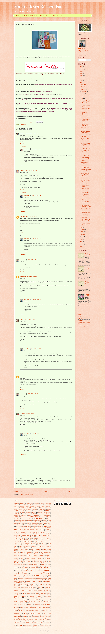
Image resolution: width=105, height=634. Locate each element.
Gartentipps (33, 543)
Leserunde (38, 573)
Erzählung (31, 533)
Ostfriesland (47, 591)
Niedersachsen (16, 588)
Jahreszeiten (47, 558)
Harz (18, 552)
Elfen (37, 530)
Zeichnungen (30, 624)
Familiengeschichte (36, 535)
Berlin (34, 513)
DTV (41, 524)
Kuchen (38, 569)
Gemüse (20, 546)
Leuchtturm (43, 573)
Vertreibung (31, 619)
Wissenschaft (33, 622)
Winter (27, 622)
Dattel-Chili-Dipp (85, 188)
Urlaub (21, 618)
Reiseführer (32, 597)
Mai (82, 227)
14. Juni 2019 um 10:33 (36, 149)
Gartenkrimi (27, 543)
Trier (29, 616)
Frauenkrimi (40, 539)
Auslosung (16, 510)
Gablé (16, 543)
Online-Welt (24, 591)
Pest (14, 594)
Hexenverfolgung (47, 552)
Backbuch (47, 510)
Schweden (16, 606)
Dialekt (34, 526)
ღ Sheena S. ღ (23, 170)
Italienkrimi (33, 558)
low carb (41, 625)
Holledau (43, 553)
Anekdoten (48, 507)
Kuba (34, 569)
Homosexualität (16, 555)
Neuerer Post (18, 491)
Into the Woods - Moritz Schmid (85, 166)
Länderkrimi (39, 578)
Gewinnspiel (28, 547)
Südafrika (15, 610)
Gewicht (48, 546)
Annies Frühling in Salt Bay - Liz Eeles (86, 206)
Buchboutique (28, 521)
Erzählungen (37, 533)
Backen (15, 512)
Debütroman (18, 526)
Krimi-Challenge (24, 567)
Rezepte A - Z (81, 320)
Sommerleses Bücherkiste (38, 6)
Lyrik (34, 578)
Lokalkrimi (40, 576)
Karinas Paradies (24, 133)
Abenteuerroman (29, 503)
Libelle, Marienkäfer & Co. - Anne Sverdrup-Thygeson (86, 124)
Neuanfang (31, 587)
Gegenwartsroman (31, 544)
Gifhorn (40, 547)
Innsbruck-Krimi (28, 556)
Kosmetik (16, 566)
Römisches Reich (47, 601)
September (83, 91)
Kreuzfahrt (31, 566)
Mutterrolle (41, 582)
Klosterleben (28, 564)
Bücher (19, 523)
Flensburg (26, 538)
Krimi (15, 567)
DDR (37, 524)
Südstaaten (29, 610)
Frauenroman (46, 539)
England (15, 532)
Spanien (39, 607)
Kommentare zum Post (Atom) (26, 494)
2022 (81, 75)
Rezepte (24, 599)
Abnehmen (42, 503)
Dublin (37, 529)
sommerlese (26, 149)
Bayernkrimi (40, 512)
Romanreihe (46, 599)
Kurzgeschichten (26, 570)
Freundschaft (39, 541)
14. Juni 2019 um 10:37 (33, 216)
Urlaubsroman (40, 618)
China (45, 523)
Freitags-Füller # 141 (85, 178)
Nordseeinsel (41, 588)
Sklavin (27, 607)
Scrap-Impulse (43, 79)
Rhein (30, 599)
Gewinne (21, 547)
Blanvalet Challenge (34, 516)
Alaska (34, 504)
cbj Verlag (19, 625)
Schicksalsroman (22, 604)
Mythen (21, 584)
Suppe (38, 609)
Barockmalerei (27, 512)
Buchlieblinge (23, 276)
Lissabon (20, 576)
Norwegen (24, 590)
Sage (30, 602)
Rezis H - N (54, 15)
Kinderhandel (26, 562)
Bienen (29, 515)
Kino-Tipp (37, 562)
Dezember (83, 84)
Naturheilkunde (40, 585)
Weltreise (41, 621)
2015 (81, 246)
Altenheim (38, 506)
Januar (82, 236)
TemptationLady (23, 216)
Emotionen (47, 530)
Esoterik (42, 533)
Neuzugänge (40, 587)
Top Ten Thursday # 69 (87, 268)
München (15, 585)
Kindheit (32, 562)
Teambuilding (16, 611)
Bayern (33, 512)
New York (48, 587)
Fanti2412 (22, 319)
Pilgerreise (23, 594)
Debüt (50, 524)
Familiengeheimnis (25, 535)
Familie (47, 533)
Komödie (48, 564)
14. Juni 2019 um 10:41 (33, 259)
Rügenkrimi (16, 602)
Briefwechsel (21, 521)
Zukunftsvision (37, 624)
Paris (37, 593)
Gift (43, 547)
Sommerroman (33, 607)
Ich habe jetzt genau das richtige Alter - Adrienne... (85, 144)
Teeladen (22, 611)
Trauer (48, 615)
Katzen (45, 561)
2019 (81, 82)
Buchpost (43, 521)
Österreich (35, 627)
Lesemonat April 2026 (87, 295)
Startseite (45, 491)
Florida (31, 538)
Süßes (41, 610)
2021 (81, 78)
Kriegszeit (48, 566)
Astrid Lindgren (34, 509)
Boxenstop (40, 520)
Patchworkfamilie (42, 593)
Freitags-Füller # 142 (85, 148)
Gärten (24, 550)
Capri (24, 523)
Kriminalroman (44, 567)
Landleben (16, 572)
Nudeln (35, 590)
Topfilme (37, 615)
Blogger (48, 516)
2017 (81, 241)
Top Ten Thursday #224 (87, 282)
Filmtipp (49, 536)
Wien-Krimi (17, 622)
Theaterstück (47, 611)
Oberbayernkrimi (17, 591)
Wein (31, 621)
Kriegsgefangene (41, 566)
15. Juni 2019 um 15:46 (29, 413)
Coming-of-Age (20, 524)
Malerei (38, 579)
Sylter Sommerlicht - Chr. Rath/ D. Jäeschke (85, 174)
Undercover (48, 616)
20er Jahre (22, 503)
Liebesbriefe (23, 575)
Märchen (33, 584)
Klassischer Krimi (21, 564)
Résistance (40, 601)
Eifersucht (21, 530)
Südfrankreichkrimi (22, 610)
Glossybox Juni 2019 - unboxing (86, 195)
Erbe (30, 532)
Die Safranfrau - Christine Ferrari (85, 154)
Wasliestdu (17, 621)
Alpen (27, 506)
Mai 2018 (23, 579)
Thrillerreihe (32, 613)
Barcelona (22, 512)
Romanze (21, 601)
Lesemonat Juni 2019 (85, 108)
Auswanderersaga (29, 510)
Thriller (25, 613)
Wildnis (22, 622)
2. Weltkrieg (16, 503)
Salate (34, 602)
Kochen (42, 564)
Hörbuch (48, 555)
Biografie (16, 516)
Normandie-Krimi (17, 590)
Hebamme (23, 552)
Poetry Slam (32, 594)
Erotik (15, 533)
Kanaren (33, 561)
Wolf (15, 624)
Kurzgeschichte (18, 570)
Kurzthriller (39, 570)
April (82, 229)
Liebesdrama (28, 575)
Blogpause (49, 518)
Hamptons (35, 550)
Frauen (28, 539)
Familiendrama (17, 535)
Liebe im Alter (16, 575)
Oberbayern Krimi (47, 590)
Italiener (27, 558)
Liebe (48, 573)
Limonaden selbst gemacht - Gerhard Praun (85, 159)
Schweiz (29, 606)
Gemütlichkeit (26, 546)
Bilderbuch (36, 515)
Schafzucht (48, 602)
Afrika (30, 504)
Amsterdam (42, 507)
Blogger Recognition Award (26, 518)
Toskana (42, 615)
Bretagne (49, 520)
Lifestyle (15, 576)
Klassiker (43, 562)
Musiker (29, 582)
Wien (50, 621)
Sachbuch (22, 603)
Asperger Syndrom (27, 509)
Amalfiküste (16, 507)
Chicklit (40, 523)
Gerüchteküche (33, 546)
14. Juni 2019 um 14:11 (32, 276)
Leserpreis (32, 573)
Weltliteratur (36, 621)
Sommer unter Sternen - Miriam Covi (86, 170)
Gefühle (24, 544)
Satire (43, 602)
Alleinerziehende (47, 504)
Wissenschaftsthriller (41, 622)
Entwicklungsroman (23, 532)
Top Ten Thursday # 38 (87, 255)
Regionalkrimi (17, 597)
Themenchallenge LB (17, 613)
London (44, 576)
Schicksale (15, 604)
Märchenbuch (40, 584)
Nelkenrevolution (25, 587)
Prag (49, 594)
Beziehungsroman (17, 515)
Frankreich (22, 539)
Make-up (28, 579)
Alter (43, 506)
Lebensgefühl (22, 572)
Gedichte (44, 543)
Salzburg (38, 602)
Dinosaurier (39, 526)
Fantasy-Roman (39, 536)
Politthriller (38, 594)
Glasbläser (48, 547)
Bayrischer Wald (47, 512)
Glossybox (16, 549)
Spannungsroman (46, 607)
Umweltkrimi (42, 616)
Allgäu (15, 506)
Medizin (48, 579)
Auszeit (35, 510)
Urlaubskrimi (27, 618)
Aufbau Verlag (42, 509)
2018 (81, 239)
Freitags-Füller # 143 (85, 117)
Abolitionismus (48, 503)
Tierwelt (17, 615)
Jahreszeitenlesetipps (18, 559)
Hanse (15, 552)
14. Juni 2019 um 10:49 (36, 238)
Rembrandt (49, 597)
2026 (81, 66)
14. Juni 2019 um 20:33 (28, 376)
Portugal (44, 594)
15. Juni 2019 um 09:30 (33, 393)
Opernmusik (33, 591)
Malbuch (33, 579)
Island (47, 556)
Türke (33, 616)
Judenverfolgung (33, 559)
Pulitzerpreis (47, 596)
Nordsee (35, 588)
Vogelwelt (42, 619)
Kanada (29, 561)
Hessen (41, 552)
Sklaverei (22, 607)
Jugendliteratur (16, 561)
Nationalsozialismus (32, 585)
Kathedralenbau (39, 561)
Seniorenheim (47, 606)
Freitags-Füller (23, 124)
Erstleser (25, 533)
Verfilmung (16, 619)
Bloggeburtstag (43, 516)
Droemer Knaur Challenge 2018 (37, 527)
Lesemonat (24, 573)
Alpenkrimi (32, 506)
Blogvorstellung (23, 520)
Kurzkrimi (33, 570)
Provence (24, 596)
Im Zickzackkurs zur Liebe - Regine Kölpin (85, 185)
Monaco (39, 581)
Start (17, 15)
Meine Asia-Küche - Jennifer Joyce (85, 132)
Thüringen (39, 613)
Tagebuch (45, 610)
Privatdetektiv (16, 596)
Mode (34, 581)
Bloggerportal (38, 518)
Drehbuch (26, 527)
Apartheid (20, 509)
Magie (19, 579)
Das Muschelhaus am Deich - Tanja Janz (85, 220)
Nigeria (22, 588)
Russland (35, 601)
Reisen (39, 597)
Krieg (36, 566)
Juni (82, 98)
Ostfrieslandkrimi (17, 593)
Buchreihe (48, 521)
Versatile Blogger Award (23, 619)
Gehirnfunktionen (41, 544)
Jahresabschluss (40, 558)
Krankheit (26, 566)
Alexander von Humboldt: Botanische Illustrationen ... (85, 112)
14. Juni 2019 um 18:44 (30, 319)
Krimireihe (16, 569)
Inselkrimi (35, 556)
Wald (47, 619)
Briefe (16, 521)
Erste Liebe (20, 533)
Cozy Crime (32, 524)
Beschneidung (41, 513)
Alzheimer (48, 506)
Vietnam (36, 619)
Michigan (15, 581)
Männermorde (27, 584)
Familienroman (17, 536)
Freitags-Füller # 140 (85, 208)
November (83, 86)
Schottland (30, 604)
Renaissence (17, 599)
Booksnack (29, 520)
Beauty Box (16, 513)
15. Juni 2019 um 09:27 (36, 348)
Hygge (35, 555)
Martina (22, 413)
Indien (19, 556)
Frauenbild (34, 539)
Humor (28, 555)
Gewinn (15, 547)
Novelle (30, 590)
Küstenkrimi (46, 570)
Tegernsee (28, 611)
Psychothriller (39, 596)
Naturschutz (47, 585)
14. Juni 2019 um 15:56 (36, 299)
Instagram (80, 318)
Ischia (44, 556)
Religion (44, 597)
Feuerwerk (45, 536)
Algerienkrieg (40, 504)
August (83, 93)
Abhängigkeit (37, 503)
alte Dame (43, 624)
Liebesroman (36, 575)
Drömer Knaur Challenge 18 (29, 529)
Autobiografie (40, 510)
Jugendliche (48, 559)
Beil (23, 513)
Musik (25, 582)
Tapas (49, 610)
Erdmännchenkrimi (35, 532)
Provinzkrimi (31, 596)
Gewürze (35, 547)
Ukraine (36, 616)
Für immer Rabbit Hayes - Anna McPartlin (85, 140)
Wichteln (46, 621)
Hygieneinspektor (42, 555)
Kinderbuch (17, 563)
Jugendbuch (40, 559)
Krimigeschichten (34, 567)
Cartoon (28, 523)
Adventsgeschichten (23, 504)
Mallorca (43, 579)
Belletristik (28, 513)
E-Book (47, 529)
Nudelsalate (40, 590)
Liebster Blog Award (46, 575)
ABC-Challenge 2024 (83, 326)
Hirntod (15, 553)
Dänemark (42, 529)
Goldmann (27, 549)
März (82, 231)
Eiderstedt (15, 530)
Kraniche (20, 566)
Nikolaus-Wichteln (28, 588)
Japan (26, 559)
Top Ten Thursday (26, 615)
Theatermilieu (40, 611)
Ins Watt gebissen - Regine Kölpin (85, 151)
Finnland (16, 538)
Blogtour (17, 520)
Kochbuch (35, 564)
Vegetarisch (46, 618)
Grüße (20, 550)
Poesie (28, 594)
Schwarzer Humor (46, 604)
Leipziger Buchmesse (46, 572)
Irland (39, 556)
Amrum (36, 507)
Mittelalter (28, 581)
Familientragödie (26, 536)
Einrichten (26, 530)
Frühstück (46, 541)
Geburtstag (38, 543)
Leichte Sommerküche (36, 572)
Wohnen (48, 622)
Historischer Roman (32, 553)
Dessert (23, 526)
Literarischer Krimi (27, 576)
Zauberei (19, 624)
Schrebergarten (37, 604)
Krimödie (25, 569)
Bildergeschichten (47, 515)
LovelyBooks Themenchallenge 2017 (25, 578)
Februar (83, 234)
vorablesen (16, 627)
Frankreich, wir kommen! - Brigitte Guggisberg (85, 216)
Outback (28, 593)
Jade (21, 376)
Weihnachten (24, 621)
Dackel (46, 524)
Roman (36, 600)
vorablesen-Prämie (27, 627)
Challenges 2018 (35, 523)
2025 (81, 69)
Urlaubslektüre (33, 618)
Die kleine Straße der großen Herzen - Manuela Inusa (85, 101)
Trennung (25, 616)
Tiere (44, 613)
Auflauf (48, 509)
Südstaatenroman (35, 610)
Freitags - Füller (17, 541)
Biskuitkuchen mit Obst (24, 516)
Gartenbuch (21, 543)
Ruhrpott (30, 601)
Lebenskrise (28, 572)
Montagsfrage (17, 582)
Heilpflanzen (29, 552)
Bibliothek (24, 515)
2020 (81, 80)
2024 (81, 71)
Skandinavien (16, 607)
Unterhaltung (16, 618)
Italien (22, 558)
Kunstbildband (48, 569)
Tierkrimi (49, 613)
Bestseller (48, 513)
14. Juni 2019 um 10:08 (33, 133)
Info (23, 556)
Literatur (34, 576)
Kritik (30, 569)
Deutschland (28, 526)
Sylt (48, 609)
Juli (82, 96)
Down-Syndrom (20, 527)
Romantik (16, 601)
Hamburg (29, 550)
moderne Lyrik (47, 625)
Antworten (22, 143)
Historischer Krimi (21, 553)
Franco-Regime (48, 538)
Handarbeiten (41, 550)
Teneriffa (34, 611)
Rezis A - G (43, 15)
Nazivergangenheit (17, 587)
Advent (16, 504)
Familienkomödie (46, 535)
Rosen (25, 601)
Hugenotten (23, 555)
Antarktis (15, 509)
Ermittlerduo (42, 532)
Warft (50, 619)
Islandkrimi (16, 558)
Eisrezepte (32, 530)
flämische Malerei (27, 625)
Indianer (15, 556)
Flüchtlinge (42, 538)
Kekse (49, 561)
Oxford (33, 593)
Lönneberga (45, 578)
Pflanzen (18, 594)
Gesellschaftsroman (41, 546)
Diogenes (45, 526)
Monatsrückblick (46, 581)
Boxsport (44, 520)
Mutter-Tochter (34, 582)
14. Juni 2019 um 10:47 (36, 195)
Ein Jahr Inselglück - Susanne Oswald (85, 191)
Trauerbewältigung (17, 616)
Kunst (42, 569)
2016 (81, 244)
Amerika (22, 507)
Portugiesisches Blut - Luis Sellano (85, 120)
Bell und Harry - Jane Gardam (85, 128)
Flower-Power (36, 538)
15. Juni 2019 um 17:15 (36, 433)
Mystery (45, 582)
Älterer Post (71, 491)
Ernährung (48, 532)
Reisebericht (26, 597)
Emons (41, 530)
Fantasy (32, 536)
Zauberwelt (24, 624)
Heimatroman (36, 552)
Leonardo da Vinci (17, 573)
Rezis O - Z (64, 15)
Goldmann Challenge (35, 549)
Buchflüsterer (36, 521)
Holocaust (48, 553)
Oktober (83, 89)
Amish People (30, 507)
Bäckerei (15, 523)
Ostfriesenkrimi (40, 591)
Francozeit (17, 539)
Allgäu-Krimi (21, 506)
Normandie (48, 588)
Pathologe (48, 593)
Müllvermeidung (47, 584)
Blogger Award (17, 518)
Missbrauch (21, 581)
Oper (28, 591)
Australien (22, 510)
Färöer (50, 541)
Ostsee (23, 593)
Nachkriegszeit (22, 585)
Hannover (48, 550)
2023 (81, 73)
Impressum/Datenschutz (29, 15)
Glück (22, 549)
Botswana (35, 520)
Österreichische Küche (44, 627)
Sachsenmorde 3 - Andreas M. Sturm (85, 212)
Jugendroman (23, 561)
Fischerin (21, 538)
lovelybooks (35, 625)
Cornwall (26, 524)
